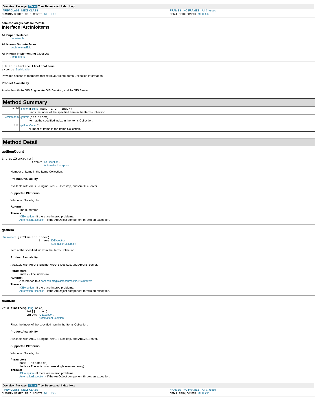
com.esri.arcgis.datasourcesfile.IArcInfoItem (66, 288)
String (35, 110)
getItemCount (28, 128)
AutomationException (56, 170)
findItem (25, 110)
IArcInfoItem (11, 119)
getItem (24, 119)
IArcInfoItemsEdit (21, 47)
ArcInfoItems (18, 56)
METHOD (50, 14)
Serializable (17, 38)
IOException (51, 166)
